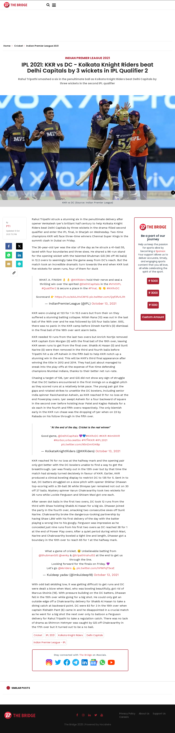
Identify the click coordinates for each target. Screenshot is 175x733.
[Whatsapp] (8, 255)
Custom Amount (153, 317)
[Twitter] (19, 246)
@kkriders (64, 568)
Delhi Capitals (95, 635)
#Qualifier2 (49, 288)
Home (8, 45)
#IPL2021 (101, 440)
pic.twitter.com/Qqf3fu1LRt (107, 296)
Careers (124, 717)
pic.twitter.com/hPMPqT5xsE (96, 568)
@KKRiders (78, 279)
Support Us (159, 713)
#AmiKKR (113, 435)
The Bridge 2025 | (74, 724)
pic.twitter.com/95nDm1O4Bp (80, 444)
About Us (144, 713)
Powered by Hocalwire (98, 724)
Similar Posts (20, 688)
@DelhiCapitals (89, 284)
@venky (64, 555)
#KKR (103, 435)
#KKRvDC (113, 288)
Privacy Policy (127, 713)
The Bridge (85, 654)
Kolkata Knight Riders (70, 635)
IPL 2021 (50, 635)
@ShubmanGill (48, 555)
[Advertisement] (87, 30)
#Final (93, 288)
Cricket (38, 635)
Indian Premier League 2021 (87, 58)
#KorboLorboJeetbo (67, 440)
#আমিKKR (88, 440)
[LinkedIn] (19, 255)
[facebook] (8, 246)
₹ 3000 (153, 293)
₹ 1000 (153, 305)
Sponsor (160, 251)
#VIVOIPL (115, 284)
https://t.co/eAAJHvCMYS (72, 296)
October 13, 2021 (104, 303)
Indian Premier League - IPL (50, 642)
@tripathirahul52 (83, 555)
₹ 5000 (153, 281)
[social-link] (14, 272)
